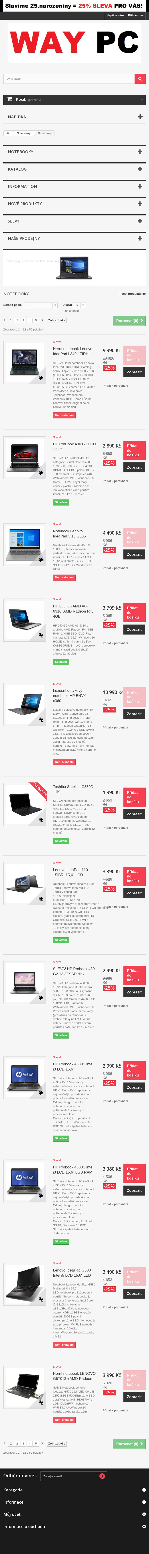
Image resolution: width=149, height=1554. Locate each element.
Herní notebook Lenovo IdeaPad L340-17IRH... (72, 351)
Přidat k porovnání (115, 385)
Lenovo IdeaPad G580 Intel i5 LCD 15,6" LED (72, 1272)
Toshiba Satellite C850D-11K (74, 789)
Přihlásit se (135, 15)
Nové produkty (25, 203)
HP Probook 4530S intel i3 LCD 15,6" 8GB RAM (73, 1169)
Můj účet (12, 1514)
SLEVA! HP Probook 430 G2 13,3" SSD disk (74, 971)
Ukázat (67, 304)
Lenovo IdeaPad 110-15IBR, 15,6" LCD (71, 872)
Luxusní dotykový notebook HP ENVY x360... (69, 695)
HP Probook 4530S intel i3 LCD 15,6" (73, 1066)
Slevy (13, 221)
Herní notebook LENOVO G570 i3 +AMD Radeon (74, 1376)
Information (22, 186)
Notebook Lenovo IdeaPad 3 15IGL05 (69, 533)
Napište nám (115, 15)
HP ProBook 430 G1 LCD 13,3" (74, 446)
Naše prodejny (24, 238)
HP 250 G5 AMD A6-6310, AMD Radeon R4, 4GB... (73, 611)
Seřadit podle (12, 304)
